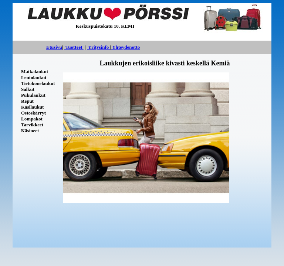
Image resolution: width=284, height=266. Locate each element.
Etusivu (54, 47)
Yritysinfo (98, 47)
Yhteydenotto (125, 47)
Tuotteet (74, 47)
